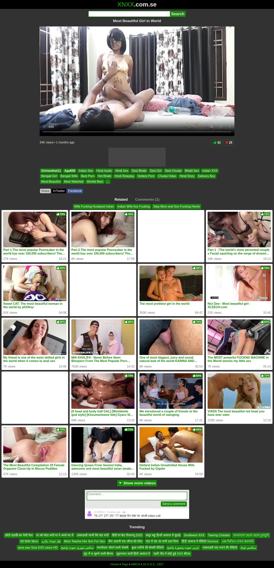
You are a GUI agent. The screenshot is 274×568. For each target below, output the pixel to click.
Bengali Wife (69, 176)
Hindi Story (187, 176)
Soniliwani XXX (194, 535)
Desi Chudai (173, 170)
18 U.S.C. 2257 (153, 564)
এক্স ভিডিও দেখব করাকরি (238, 541)
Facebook (75, 191)
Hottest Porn (146, 176)
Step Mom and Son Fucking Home (176, 206)
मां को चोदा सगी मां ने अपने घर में (54, 535)
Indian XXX (209, 170)
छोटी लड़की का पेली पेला (19, 535)
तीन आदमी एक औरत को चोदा (125, 541)
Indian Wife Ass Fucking (133, 206)
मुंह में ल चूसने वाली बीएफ (98, 553)
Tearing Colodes (219, 535)
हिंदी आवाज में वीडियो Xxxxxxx (200, 541)
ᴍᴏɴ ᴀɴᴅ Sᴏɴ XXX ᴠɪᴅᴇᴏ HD (38, 547)
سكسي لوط (248, 547)
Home (115, 564)
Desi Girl (155, 170)
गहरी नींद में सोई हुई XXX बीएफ (171, 553)
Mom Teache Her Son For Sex (84, 541)
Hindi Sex (121, 170)
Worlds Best (95, 181)
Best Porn (87, 176)
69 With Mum (29, 541)
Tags (125, 564)
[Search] (129, 14)
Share (45, 191)
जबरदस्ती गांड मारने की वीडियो (220, 547)
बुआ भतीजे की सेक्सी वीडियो (148, 547)
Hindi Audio (104, 170)
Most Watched (73, 181)
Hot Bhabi (104, 176)
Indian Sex (86, 170)
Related (121, 199)
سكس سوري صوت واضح (77, 547)
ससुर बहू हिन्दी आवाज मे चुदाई (163, 535)
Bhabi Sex (192, 170)
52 (217, 142)
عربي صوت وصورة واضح (183, 547)
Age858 (69, 170)
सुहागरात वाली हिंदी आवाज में (133, 553)
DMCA (135, 564)
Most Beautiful (51, 181)
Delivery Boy (206, 176)
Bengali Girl (49, 176)
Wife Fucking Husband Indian (94, 206)
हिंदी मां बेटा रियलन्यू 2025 (127, 535)
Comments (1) (147, 199)
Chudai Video (167, 176)
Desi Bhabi (139, 170)
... (108, 181)
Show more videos (137, 483)
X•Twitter (59, 191)
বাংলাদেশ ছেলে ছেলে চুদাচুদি (251, 535)
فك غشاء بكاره (51, 541)
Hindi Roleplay (124, 176)
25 (228, 142)
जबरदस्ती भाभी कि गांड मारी (93, 535)
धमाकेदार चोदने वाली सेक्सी (112, 547)
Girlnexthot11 (51, 170)
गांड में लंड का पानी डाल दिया (162, 541)
